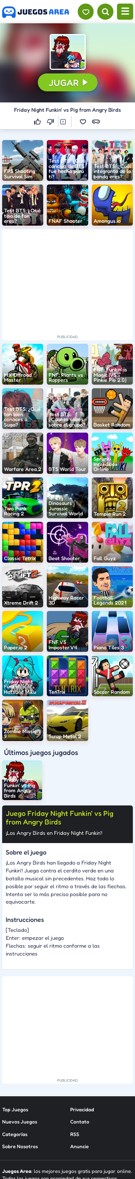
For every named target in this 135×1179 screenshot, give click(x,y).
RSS (74, 1134)
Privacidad (82, 1109)
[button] (68, 52)
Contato (79, 1121)
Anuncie (79, 1146)
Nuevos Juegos (19, 1121)
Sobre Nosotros (20, 1146)
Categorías (14, 1134)
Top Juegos (15, 1109)
